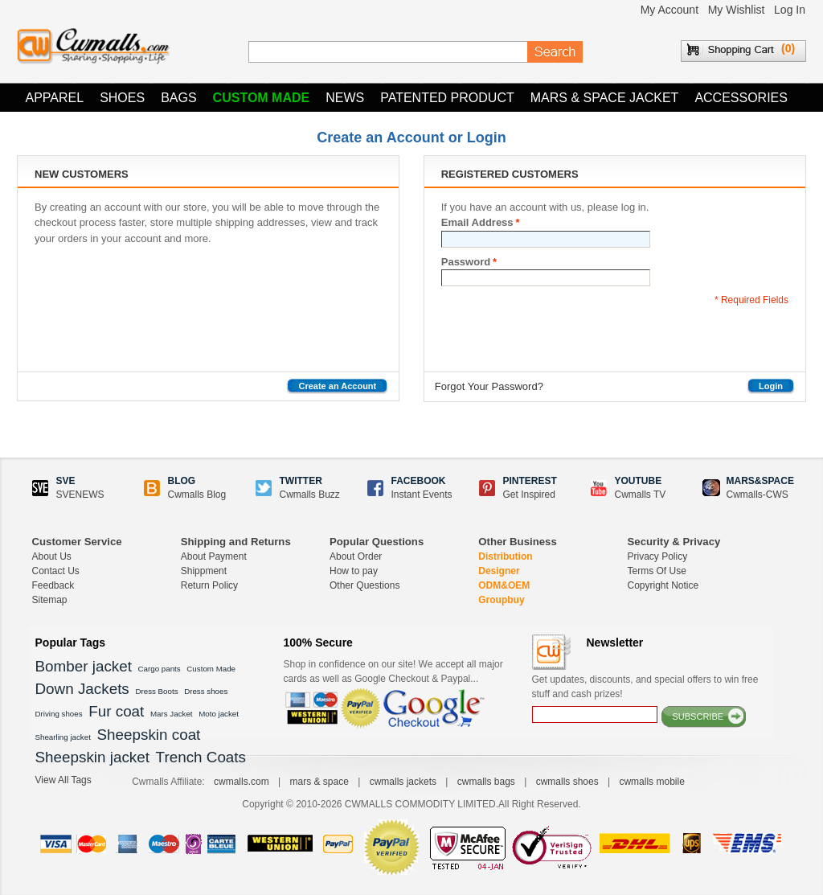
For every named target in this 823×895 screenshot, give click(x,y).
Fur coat (116, 711)
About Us (52, 556)
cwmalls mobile (651, 781)
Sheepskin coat (149, 734)
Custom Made (261, 98)
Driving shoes (59, 713)
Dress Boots (156, 691)
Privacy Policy (658, 556)
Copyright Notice (663, 585)
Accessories (741, 98)
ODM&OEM (504, 585)
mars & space (318, 781)
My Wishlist (736, 9)
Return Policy (209, 585)
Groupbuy (501, 600)
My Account (669, 9)
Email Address (477, 223)
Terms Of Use (657, 571)
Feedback (53, 585)
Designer (498, 571)
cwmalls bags (486, 781)
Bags (178, 98)
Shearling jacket (63, 737)
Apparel (55, 98)
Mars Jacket (171, 713)
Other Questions (364, 585)
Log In (789, 9)
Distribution (505, 556)
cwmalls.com (241, 781)
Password (465, 262)
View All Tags (63, 780)
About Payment (214, 556)
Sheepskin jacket (92, 757)
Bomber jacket (83, 666)
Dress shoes (205, 691)
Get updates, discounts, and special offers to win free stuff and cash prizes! (645, 687)
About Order (356, 556)
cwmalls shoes (567, 781)
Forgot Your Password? (489, 386)
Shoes (122, 98)
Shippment (204, 571)
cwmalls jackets (403, 781)
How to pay (354, 571)
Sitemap (50, 600)
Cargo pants (159, 668)
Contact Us (56, 571)
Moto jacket (219, 713)
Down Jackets (82, 688)
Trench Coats (201, 757)
